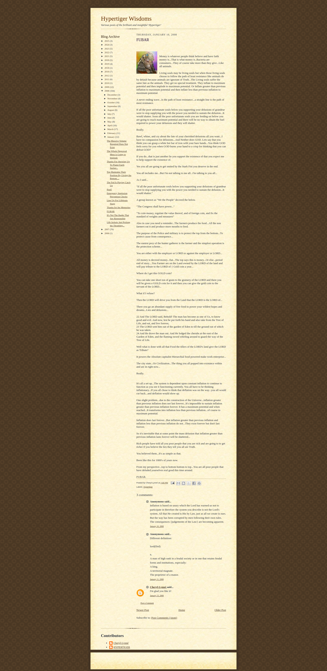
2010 (107, 83)
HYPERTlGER (121, 647)
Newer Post (142, 610)
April (110, 125)
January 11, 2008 (157, 579)
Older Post (220, 610)
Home (182, 610)
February (111, 133)
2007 (107, 229)
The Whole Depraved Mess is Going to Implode (117, 154)
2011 (107, 79)
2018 (107, 68)
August (111, 110)
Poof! (109, 189)
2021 (107, 56)
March (110, 129)
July (109, 114)
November (112, 98)
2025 (107, 41)
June (109, 117)
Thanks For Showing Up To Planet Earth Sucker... (118, 164)
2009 (107, 87)
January (111, 137)
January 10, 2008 (157, 526)
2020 (107, 60)
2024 (107, 44)
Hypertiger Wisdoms (126, 18)
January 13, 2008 (157, 595)
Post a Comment (147, 603)
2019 (107, 64)
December (112, 94)
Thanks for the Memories (118, 207)
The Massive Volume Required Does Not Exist (117, 144)
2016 (107, 71)
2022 (107, 52)
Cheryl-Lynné (158, 587)
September (112, 106)
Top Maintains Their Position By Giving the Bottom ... (119, 175)
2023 (107, 48)
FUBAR (110, 211)
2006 (107, 233)
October (111, 102)
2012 (107, 75)
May (109, 121)
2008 (107, 91)
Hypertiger (148, 487)
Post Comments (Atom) (164, 617)
